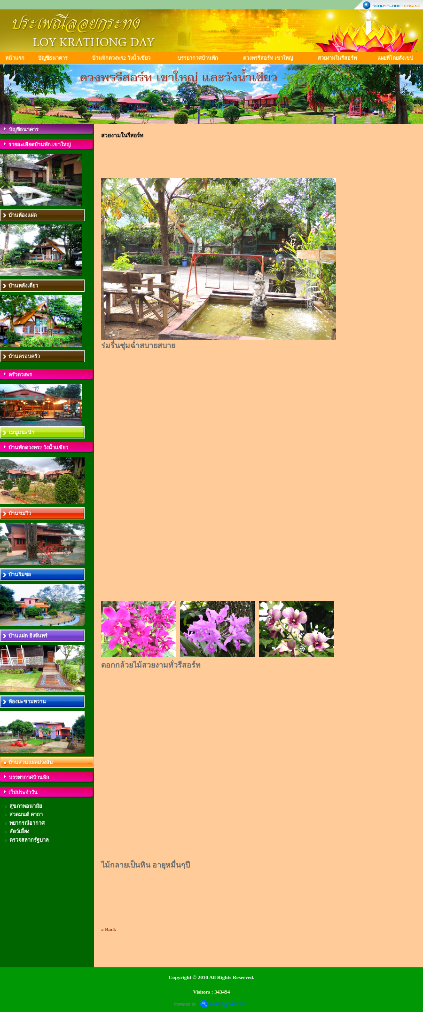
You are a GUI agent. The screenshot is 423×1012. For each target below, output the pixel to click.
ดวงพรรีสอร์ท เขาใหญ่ (268, 58)
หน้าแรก (14, 58)
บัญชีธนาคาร (53, 58)
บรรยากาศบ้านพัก (198, 58)
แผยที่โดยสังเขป (395, 58)
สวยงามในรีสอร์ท (337, 58)
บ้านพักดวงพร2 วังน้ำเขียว (121, 58)
